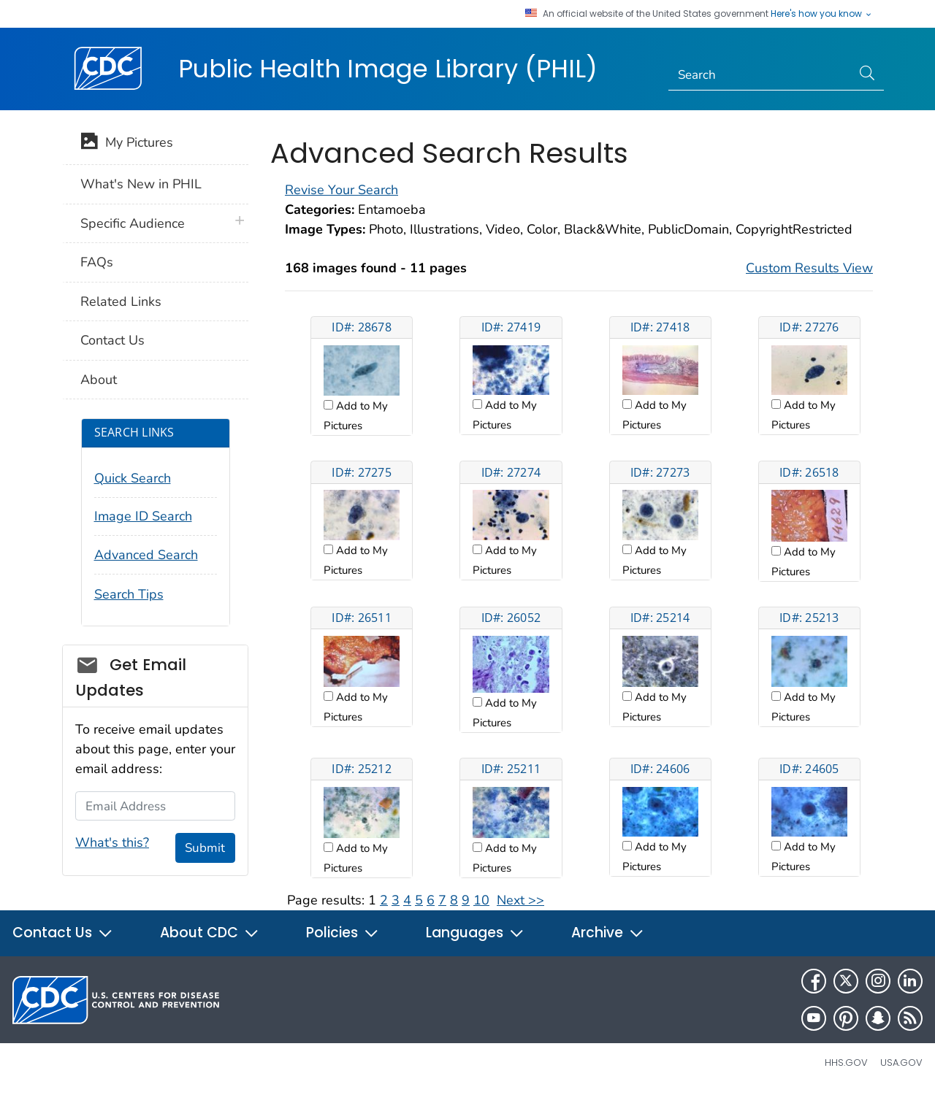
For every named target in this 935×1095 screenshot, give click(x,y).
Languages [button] (475, 932)
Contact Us (112, 340)
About (98, 379)
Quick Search (132, 478)
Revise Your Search (341, 190)
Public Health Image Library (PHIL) (388, 68)
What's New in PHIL (141, 184)
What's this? (112, 842)
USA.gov (901, 1062)
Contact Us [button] (62, 932)
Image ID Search (143, 516)
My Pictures (126, 143)
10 (481, 900)
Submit (205, 848)
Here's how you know (822, 14)
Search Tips (129, 594)
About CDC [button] (209, 932)
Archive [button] (607, 932)
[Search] (760, 75)
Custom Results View (809, 268)
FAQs (96, 262)
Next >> (520, 900)
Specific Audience (132, 223)
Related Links (120, 301)
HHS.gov (846, 1062)
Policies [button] (342, 932)
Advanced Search (146, 555)
